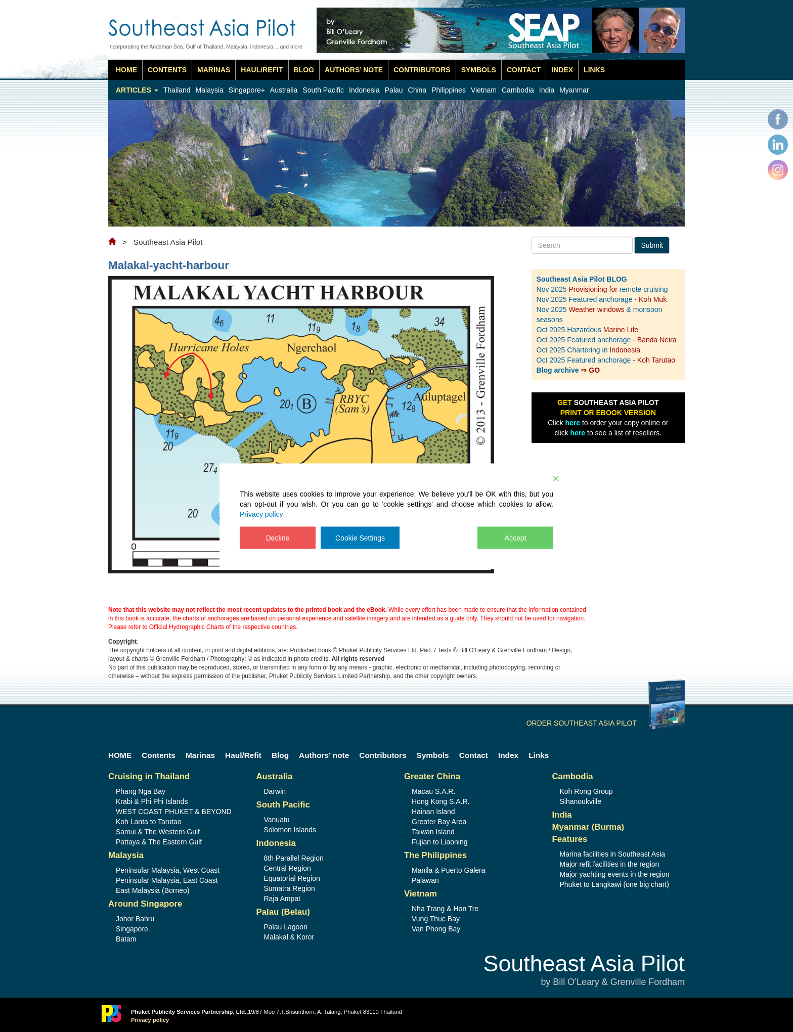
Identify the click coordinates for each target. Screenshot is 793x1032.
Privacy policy (261, 514)
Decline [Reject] (278, 537)
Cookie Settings (360, 537)
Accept (515, 537)
